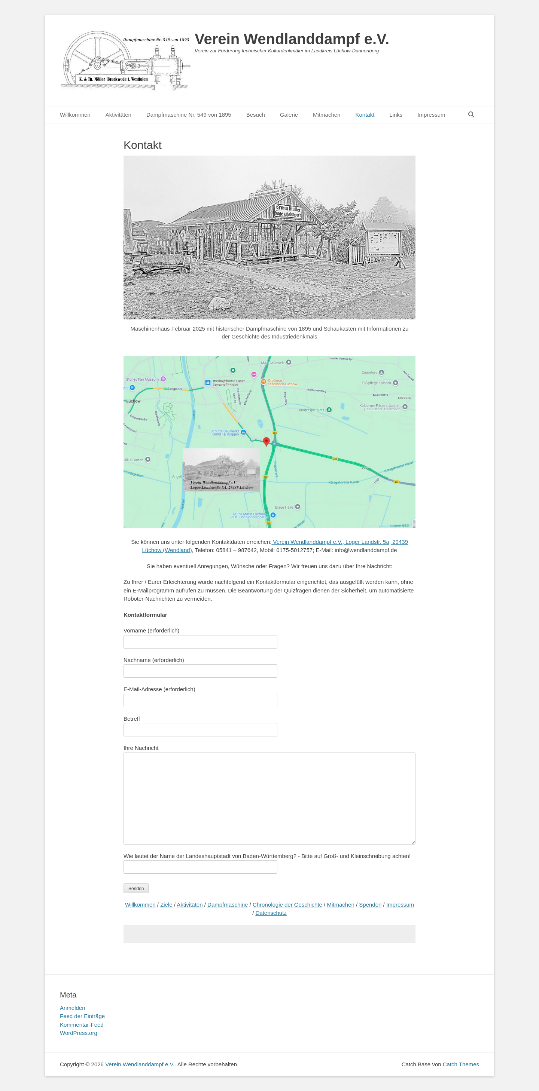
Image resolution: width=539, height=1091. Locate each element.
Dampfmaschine (227, 904)
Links (395, 114)
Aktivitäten (118, 114)
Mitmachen (326, 114)
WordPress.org (78, 1033)
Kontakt (364, 114)
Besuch (255, 114)
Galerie (289, 114)
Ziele (166, 904)
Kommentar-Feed (82, 1024)
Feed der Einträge (82, 1016)
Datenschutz (270, 913)
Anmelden (72, 1008)
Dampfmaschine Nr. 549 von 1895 (188, 114)
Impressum (431, 114)
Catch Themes (461, 1064)
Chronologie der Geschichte (287, 904)
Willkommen (75, 114)
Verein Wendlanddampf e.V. (292, 39)
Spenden (370, 904)
